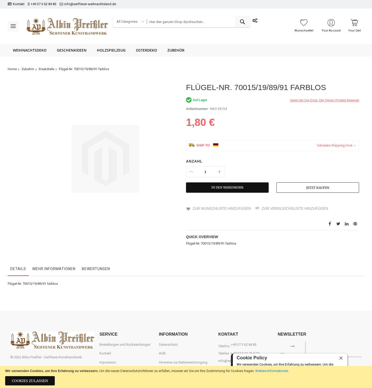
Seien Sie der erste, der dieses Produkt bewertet (324, 100)
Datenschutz (168, 344)
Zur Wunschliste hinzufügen (222, 208)
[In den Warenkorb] (227, 187)
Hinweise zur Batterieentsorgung (183, 362)
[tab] (18, 270)
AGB (162, 353)
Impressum (107, 362)
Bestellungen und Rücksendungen (124, 344)
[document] (186, 377)
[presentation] (339, 348)
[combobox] (198, 21)
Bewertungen (96, 268)
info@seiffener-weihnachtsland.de (90, 4)
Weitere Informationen (271, 371)
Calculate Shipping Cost (334, 145)
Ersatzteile (46, 69)
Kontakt (19, 4)
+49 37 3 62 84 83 (43, 4)
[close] (341, 358)
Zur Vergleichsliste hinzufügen (295, 208)
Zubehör (27, 69)
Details (18, 268)
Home (12, 69)
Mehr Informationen (54, 268)
